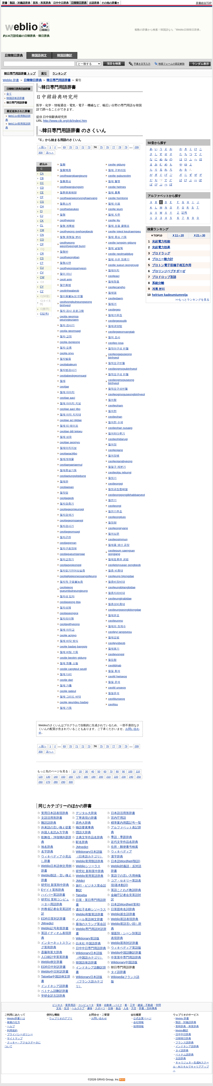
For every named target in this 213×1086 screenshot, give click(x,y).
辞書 (4, 3)
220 (116, 776)
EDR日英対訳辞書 (53, 918)
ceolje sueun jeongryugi (123, 265)
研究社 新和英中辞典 (90, 871)
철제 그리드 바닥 (70, 696)
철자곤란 (65, 537)
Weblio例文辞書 (52, 962)
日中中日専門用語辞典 (91, 948)
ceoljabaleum (68, 364)
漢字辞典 (117, 856)
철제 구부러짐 (117, 170)
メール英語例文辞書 (89, 919)
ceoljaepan (67, 487)
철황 (62, 164)
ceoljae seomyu (70, 442)
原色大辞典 (83, 822)
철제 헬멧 (114, 181)
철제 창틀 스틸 (69, 663)
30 (86, 771)
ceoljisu (113, 704)
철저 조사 (114, 337)
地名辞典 (47, 846)
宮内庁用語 (118, 817)
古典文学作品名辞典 (89, 837)
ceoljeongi (114, 505)
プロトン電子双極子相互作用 (171, 265)
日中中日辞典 (61, 3)
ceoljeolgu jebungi (119, 472)
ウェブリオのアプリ (60, 1018)
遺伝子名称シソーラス (91, 909)
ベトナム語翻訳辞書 (54, 991)
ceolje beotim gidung (73, 657)
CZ (42, 291)
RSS (122, 1079)
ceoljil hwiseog (117, 676)
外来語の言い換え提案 (56, 827)
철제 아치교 (67, 629)
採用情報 (138, 1026)
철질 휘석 (114, 671)
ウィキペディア (121, 851)
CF (42, 197)
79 (125, 147)
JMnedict (47, 923)
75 (101, 147)
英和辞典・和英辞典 (187, 1026)
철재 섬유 (66, 437)
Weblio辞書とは (16, 1018)
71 (76, 147)
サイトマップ (15, 1038)
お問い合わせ (99, 1018)
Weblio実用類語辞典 (89, 861)
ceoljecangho (116, 287)
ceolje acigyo (68, 635)
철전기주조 (115, 511)
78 (119, 147)
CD (42, 187)
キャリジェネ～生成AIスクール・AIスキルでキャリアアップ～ (191, 1066)
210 (108, 776)
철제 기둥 (66, 707)
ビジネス (57, 1005)
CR (42, 253)
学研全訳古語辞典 (53, 995)
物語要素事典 (85, 827)
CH (42, 206)
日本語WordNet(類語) (125, 861)
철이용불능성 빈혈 (71, 296)
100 (130, 771)
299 (137, 147)
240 (131, 776)
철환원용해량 (68, 192)
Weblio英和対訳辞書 (124, 943)
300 (41, 152)
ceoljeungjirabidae (119, 598)
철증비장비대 (116, 581)
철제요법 (113, 637)
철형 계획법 (67, 225)
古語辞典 (94, 3)
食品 (118, 1008)
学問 (158, 1005)
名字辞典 (47, 851)
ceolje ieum (115, 209)
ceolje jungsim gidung (122, 242)
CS (42, 258)
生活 (66, 1008)
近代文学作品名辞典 (124, 841)
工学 (132, 1005)
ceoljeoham (115, 405)
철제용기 (113, 648)
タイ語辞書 (118, 972)
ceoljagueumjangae (72, 554)
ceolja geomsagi (70, 330)
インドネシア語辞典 (187, 1046)
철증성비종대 (116, 604)
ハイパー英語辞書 (53, 894)
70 (70, 147)
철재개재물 (67, 459)
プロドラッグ (161, 253)
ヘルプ (11, 1026)
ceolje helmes (117, 186)
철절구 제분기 (117, 466)
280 (56, 781)
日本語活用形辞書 (123, 813)
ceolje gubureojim (119, 175)
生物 (110, 1008)
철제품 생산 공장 (118, 545)
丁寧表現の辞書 (86, 817)
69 (64, 147)
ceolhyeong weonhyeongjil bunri (73, 244)
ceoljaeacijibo (68, 453)
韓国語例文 (39, 55)
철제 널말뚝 (115, 248)
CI (41, 211)
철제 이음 (114, 203)
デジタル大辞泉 (86, 813)
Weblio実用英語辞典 (89, 875)
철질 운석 (114, 682)
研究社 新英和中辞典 (55, 885)
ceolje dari (66, 679)
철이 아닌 (66, 273)
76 (107, 147)
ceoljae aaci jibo (70, 409)
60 (105, 771)
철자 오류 (66, 347)
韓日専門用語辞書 (59, 80)
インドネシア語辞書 (54, 986)
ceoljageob (67, 498)
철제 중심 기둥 (117, 237)
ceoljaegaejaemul (71, 464)
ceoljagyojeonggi (70, 565)
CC (42, 183)
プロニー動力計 (162, 259)
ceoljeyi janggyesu (120, 631)
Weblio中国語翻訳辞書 (126, 952)
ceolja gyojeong (70, 342)
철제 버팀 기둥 (69, 652)
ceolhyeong (67, 220)
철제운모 (113, 615)
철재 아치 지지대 (70, 414)
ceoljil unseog (117, 687)
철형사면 (65, 262)
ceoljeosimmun (117, 539)
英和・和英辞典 (42, 3)
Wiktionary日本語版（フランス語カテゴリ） (89, 981)
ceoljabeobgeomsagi (73, 375)
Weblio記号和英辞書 (55, 928)
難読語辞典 (48, 822)
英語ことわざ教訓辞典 (126, 890)
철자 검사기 (67, 325)
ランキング (59, 73)
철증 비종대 (115, 570)
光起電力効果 (161, 247)
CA (42, 173)
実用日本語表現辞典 (54, 813)
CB (42, 178)
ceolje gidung (116, 164)
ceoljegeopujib (117, 320)
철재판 (64, 481)
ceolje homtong (118, 198)
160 (71, 776)
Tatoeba (81, 895)
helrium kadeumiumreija (170, 295)
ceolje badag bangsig (73, 646)
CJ (41, 216)
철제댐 (112, 292)
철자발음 (65, 358)
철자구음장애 (68, 548)
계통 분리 (158, 288)
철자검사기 (67, 526)
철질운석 (113, 693)
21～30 (199, 235)
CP (42, 244)
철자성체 (65, 607)
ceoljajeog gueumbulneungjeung (74, 589)
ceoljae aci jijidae (71, 420)
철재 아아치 (67, 392)
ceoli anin (66, 279)
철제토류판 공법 (118, 559)
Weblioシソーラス (88, 866)
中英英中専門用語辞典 (126, 957)
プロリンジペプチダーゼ (168, 271)
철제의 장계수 (117, 626)
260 (41, 781)
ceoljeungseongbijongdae (124, 609)
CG (42, 201)
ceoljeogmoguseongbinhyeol (126, 394)
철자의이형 (67, 618)
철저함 (112, 400)
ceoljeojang (115, 450)
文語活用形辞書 (51, 817)
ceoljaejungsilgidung (73, 475)
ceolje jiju (114, 220)
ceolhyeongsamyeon (73, 268)
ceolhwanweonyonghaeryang (78, 198)
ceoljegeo (114, 309)
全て (9, 94)
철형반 (64, 251)
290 (63, 781)
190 (93, 776)
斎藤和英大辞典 (51, 952)
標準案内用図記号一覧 (126, 822)
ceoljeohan (115, 416)
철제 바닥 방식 (69, 641)
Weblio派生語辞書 (123, 914)
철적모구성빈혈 (118, 388)
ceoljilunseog (116, 698)
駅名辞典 (82, 842)
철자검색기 (67, 514)
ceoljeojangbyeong (120, 461)
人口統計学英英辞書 (54, 957)
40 (92, 771)
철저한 (112, 411)
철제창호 (113, 281)
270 (48, 781)
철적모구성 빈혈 (118, 374)
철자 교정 (66, 336)
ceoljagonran (68, 542)
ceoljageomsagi (70, 531)
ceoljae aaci (67, 397)
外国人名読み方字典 (54, 832)
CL (42, 225)
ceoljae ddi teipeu (71, 431)
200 (101, 776)
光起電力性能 (161, 241)
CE (42, 192)
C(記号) (44, 313)
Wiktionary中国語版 (124, 962)
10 (74, 771)
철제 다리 (66, 674)
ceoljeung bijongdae (121, 576)
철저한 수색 (115, 422)
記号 (184, 212)
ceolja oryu (67, 353)
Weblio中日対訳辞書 (55, 971)
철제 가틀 (66, 685)
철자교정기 (67, 559)
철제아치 (113, 270)
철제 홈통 (114, 192)
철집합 (112, 659)
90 (123, 771)
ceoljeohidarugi (118, 439)
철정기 (112, 478)
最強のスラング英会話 (91, 924)
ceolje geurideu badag (74, 702)
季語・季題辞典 (121, 837)
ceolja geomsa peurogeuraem (69, 318)
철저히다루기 (116, 433)
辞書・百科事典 (148, 1008)
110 (138, 771)
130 (48, 776)
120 (41, 776)
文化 (58, 1008)
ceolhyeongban (69, 257)
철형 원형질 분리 (70, 237)
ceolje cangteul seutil (73, 668)
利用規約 (12, 1030)
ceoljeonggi (115, 483)
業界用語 (70, 1005)
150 (63, 776)
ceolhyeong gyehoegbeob (76, 231)
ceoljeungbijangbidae (121, 587)
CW (42, 277)
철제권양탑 (115, 326)
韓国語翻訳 (64, 55)
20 (80, 771)
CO (42, 239)
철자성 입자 (67, 596)
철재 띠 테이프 (69, 425)
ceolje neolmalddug (120, 253)
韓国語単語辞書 (86, 962)
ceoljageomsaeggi (71, 520)
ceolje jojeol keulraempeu (124, 231)
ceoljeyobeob (116, 643)
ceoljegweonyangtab (121, 331)
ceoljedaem (115, 298)
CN (42, 234)
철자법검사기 (68, 370)
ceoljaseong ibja (70, 602)
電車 (98, 1005)
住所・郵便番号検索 (124, 846)
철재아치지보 (68, 448)
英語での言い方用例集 (126, 875)
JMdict (80, 880)
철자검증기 (67, 503)
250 (139, 776)
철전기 (112, 500)
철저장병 (113, 455)
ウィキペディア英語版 (126, 947)
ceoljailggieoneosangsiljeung (78, 576)
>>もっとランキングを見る (192, 299)
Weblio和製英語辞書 (89, 914)
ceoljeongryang (118, 528)
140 (56, 776)
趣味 (89, 1008)
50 (98, 771)
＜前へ (42, 147)
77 (113, 147)
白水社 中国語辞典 (88, 943)
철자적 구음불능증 (71, 581)
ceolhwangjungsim (72, 186)
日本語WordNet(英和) (125, 904)
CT (42, 263)
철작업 (64, 492)
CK (42, 220)
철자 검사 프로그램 (72, 310)
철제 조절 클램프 (118, 225)
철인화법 (65, 285)
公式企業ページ (142, 1018)
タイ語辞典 (182, 1050)
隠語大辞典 (83, 832)
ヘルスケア (78, 1008)
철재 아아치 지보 (70, 403)
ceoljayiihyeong (70, 624)
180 (86, 776)
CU (42, 267)
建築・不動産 (145, 1005)
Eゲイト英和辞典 (52, 889)
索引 (44, 73)
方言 (133, 1008)
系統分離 (158, 283)
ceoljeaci (113, 276)
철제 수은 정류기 (118, 259)
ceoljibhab (114, 665)
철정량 (112, 522)
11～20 (178, 235)
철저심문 (113, 533)
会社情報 (138, 1022)
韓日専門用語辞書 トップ (20, 73)
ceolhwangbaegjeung (73, 175)
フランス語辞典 (185, 1042)
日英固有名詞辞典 (123, 909)
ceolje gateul (68, 691)
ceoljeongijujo (117, 517)
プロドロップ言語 (164, 277)
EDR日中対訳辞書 (53, 967)
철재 (62, 381)
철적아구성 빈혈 (118, 348)
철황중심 (65, 181)
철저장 (112, 444)
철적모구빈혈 (116, 363)
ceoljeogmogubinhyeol (122, 368)
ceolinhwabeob (69, 290)
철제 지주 (114, 214)
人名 (126, 1008)
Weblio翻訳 (182, 1030)
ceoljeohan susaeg (120, 427)
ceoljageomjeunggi (72, 509)
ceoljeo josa (115, 342)
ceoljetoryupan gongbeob (124, 565)
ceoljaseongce (69, 613)
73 (89, 147)
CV (42, 272)
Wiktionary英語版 (87, 938)
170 (78, 776)
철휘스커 (65, 203)
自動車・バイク (113, 1005)
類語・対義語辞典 (20, 3)
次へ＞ (50, 152)
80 (117, 771)
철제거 (112, 304)
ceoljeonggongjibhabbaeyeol (126, 494)
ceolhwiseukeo (69, 209)
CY (42, 286)
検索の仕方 (13, 1022)
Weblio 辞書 (11, 80)
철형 (62, 214)
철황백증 (65, 170)
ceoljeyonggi (116, 654)
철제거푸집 (115, 315)
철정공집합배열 (118, 489)
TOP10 (156, 235)
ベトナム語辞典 (185, 1054)
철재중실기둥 (68, 470)
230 (123, 776)
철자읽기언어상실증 (72, 570)
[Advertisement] (185, 29)
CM (42, 230)
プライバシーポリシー (20, 1034)
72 (82, 147)
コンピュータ (86, 1005)
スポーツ (100, 1008)
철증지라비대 (116, 593)
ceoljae (64, 386)
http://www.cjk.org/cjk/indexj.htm (65, 120)
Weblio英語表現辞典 (124, 919)
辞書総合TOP (204, 3)
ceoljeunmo (115, 620)
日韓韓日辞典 (79, 3)
